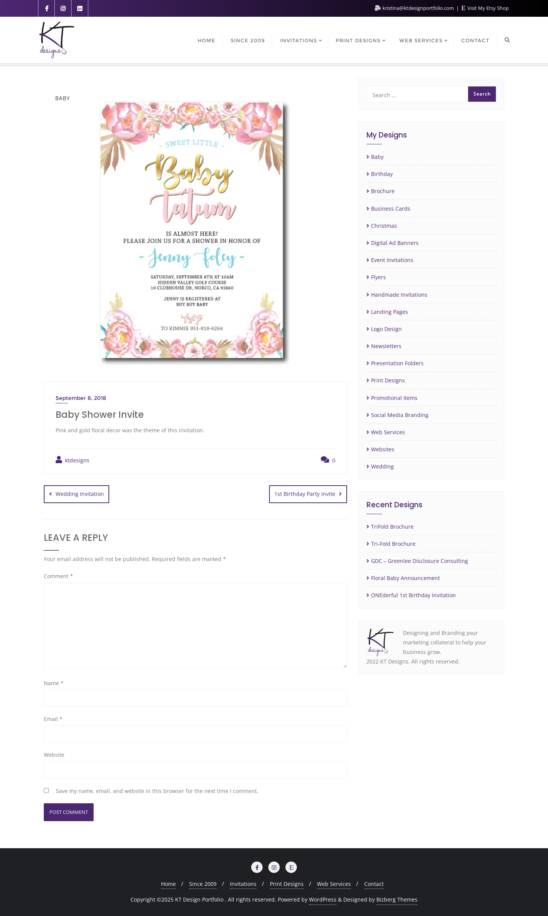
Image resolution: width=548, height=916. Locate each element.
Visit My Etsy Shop (485, 8)
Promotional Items (394, 397)
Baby (377, 156)
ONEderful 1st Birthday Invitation (413, 595)
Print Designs (388, 380)
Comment (58, 576)
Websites (382, 449)
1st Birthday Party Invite (304, 493)
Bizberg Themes (396, 899)
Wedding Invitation (80, 493)
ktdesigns (72, 460)
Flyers (378, 277)
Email (53, 719)
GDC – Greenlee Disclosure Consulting (419, 560)
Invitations (243, 883)
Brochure (383, 191)
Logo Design (386, 329)
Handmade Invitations (399, 294)
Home (168, 883)
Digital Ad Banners (395, 242)
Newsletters (386, 346)
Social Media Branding (400, 415)
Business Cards (390, 208)
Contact (374, 883)
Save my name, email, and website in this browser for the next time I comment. (157, 790)
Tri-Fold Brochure (393, 543)
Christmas (384, 225)
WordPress (322, 899)
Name (54, 683)
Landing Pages (389, 311)
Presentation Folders (397, 363)
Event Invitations (392, 260)
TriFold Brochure (392, 526)
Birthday (382, 173)
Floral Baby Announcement (405, 578)
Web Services (388, 432)
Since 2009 (203, 883)
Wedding (382, 466)
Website (54, 754)
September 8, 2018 (81, 398)
